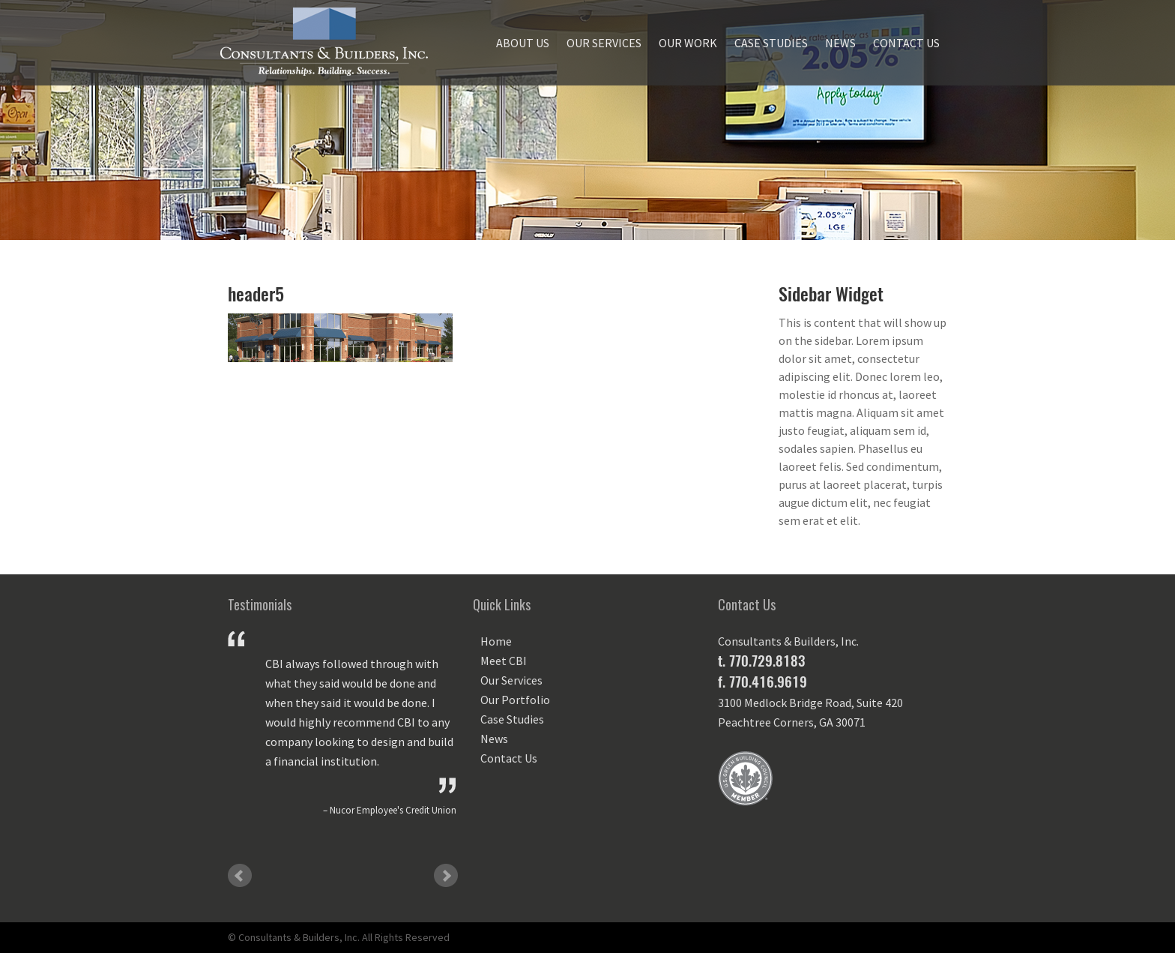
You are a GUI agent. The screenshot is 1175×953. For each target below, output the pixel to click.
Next (446, 876)
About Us (522, 42)
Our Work (688, 42)
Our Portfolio (515, 699)
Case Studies (771, 42)
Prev (240, 876)
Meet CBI (503, 660)
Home (496, 641)
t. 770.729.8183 (761, 660)
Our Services (604, 42)
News (840, 42)
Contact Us (906, 42)
